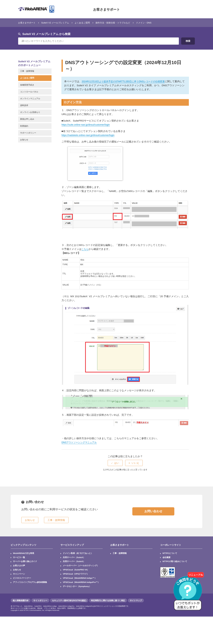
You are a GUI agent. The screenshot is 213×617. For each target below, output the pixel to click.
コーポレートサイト (170, 545)
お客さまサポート (106, 9)
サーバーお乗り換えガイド (25, 562)
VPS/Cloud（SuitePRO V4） (76, 570)
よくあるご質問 (90, 22)
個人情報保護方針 (21, 601)
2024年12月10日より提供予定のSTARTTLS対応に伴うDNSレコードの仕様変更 (126, 81)
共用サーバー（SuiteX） (74, 557)
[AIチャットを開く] (188, 592)
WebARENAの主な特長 (23, 553)
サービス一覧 (19, 557)
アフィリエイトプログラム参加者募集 (30, 583)
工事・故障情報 (120, 553)
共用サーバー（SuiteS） (74, 562)
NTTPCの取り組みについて (174, 562)
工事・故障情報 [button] (56, 520)
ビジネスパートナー (22, 578)
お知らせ (17, 570)
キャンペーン (19, 574)
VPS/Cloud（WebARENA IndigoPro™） (81, 583)
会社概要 (166, 557)
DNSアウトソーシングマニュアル (80, 442)
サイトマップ (136, 601)
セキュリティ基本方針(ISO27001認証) (69, 601)
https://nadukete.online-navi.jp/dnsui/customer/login (90, 135)
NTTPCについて (169, 553)
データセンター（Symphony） (77, 587)
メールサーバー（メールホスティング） (81, 566)
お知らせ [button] (30, 520)
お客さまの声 (19, 566)
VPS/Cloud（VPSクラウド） (76, 574)
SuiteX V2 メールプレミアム (60, 22)
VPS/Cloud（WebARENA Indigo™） (80, 578)
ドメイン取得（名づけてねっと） (78, 553)
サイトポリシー (40, 601)
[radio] (115, 463)
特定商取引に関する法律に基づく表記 (108, 601)
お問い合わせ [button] (153, 511)
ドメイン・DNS (159, 22)
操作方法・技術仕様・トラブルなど (124, 22)
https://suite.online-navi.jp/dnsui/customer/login (87, 124)
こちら (85, 249)
